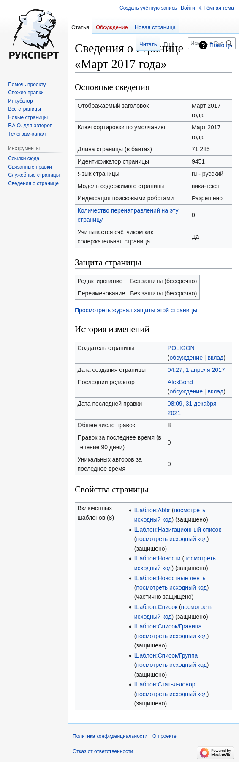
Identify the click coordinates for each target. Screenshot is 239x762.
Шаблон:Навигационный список (177, 529)
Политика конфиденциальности (110, 736)
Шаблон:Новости (157, 558)
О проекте (164, 736)
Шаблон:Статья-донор (165, 684)
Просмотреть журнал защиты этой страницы (136, 310)
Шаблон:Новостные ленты (170, 578)
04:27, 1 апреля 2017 (196, 369)
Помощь (220, 45)
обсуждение (186, 357)
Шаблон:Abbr (152, 510)
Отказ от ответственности (103, 751)
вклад (215, 357)
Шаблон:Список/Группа (166, 655)
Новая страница (155, 27)
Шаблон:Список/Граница (168, 626)
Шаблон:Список (155, 607)
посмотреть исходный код (171, 538)
